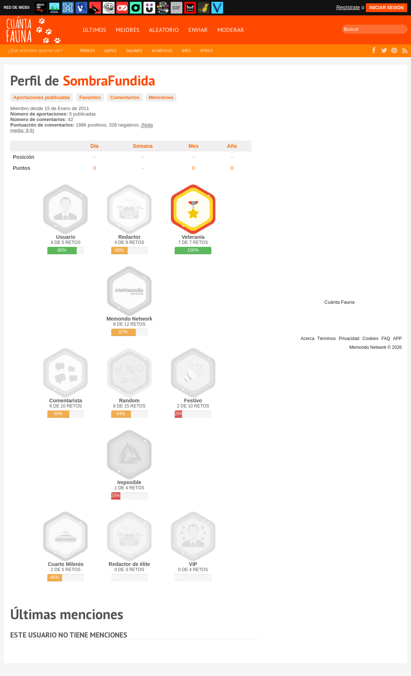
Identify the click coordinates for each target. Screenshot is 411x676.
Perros (87, 50)
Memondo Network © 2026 (375, 347)
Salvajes (134, 50)
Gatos (110, 50)
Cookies (370, 338)
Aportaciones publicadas (41, 97)
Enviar (198, 29)
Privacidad (349, 338)
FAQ (385, 338)
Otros (206, 50)
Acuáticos (162, 50)
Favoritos (90, 97)
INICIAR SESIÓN (387, 7)
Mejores (127, 29)
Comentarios (124, 97)
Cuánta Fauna (339, 302)
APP (397, 338)
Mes (194, 146)
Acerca (307, 338)
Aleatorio (164, 29)
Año (232, 146)
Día (95, 146)
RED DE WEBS (17, 8)
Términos (326, 338)
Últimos (94, 29)
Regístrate (348, 7)
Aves (186, 50)
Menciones (161, 97)
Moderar (230, 29)
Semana (143, 146)
